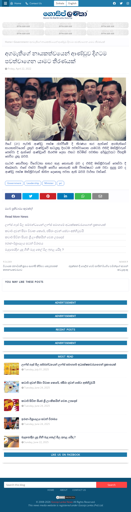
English (72, 3)
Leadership (33, 183)
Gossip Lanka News (62, 502)
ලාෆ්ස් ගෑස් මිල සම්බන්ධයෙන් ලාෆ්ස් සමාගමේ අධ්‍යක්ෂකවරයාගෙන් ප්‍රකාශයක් (55, 224)
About (63, 489)
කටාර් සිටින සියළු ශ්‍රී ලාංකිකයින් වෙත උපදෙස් (34, 237)
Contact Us (33, 3)
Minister (49, 183)
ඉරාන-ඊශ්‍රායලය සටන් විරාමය (24, 243)
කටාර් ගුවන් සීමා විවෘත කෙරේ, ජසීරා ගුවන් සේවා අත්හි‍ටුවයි (44, 231)
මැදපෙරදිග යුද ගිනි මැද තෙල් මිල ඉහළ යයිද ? (34, 249)
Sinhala (60, 3)
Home (15, 3)
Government (21, 42)
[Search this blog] (50, 485)
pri (60, 183)
